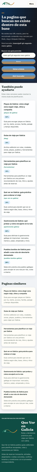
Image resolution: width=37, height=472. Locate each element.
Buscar (18, 61)
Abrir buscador (18, 76)
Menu (31, 4)
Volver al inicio (18, 69)
